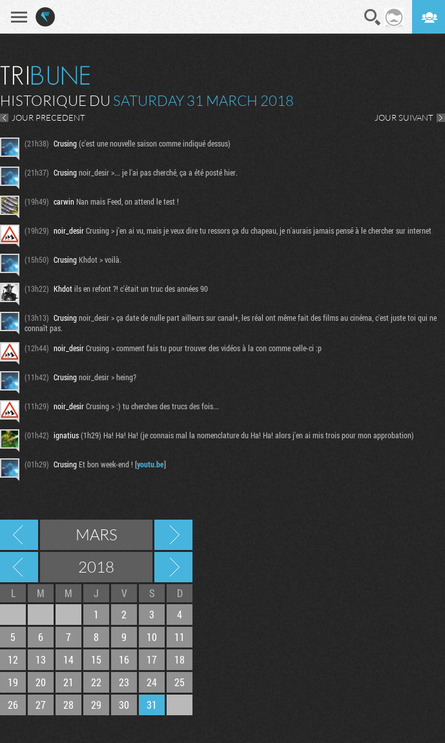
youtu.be (150, 464)
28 (68, 704)
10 (152, 637)
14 (68, 659)
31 (152, 704)
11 (179, 637)
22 (96, 682)
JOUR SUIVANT (404, 117)
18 (179, 659)
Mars (97, 534)
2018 (96, 566)
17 (152, 659)
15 (96, 659)
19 (13, 682)
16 (124, 659)
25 (179, 682)
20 (41, 682)
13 (41, 659)
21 (68, 682)
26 (13, 704)
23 (124, 682)
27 (41, 704)
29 (96, 704)
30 (124, 704)
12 (13, 659)
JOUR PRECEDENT (48, 117)
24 (152, 682)
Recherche (372, 17)
